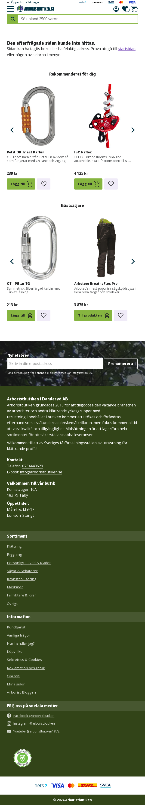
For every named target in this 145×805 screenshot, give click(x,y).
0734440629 (32, 466)
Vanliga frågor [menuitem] (18, 635)
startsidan (127, 48)
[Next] (132, 130)
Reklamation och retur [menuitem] (26, 668)
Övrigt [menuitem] (12, 603)
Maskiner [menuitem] (15, 587)
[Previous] (12, 130)
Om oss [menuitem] (13, 676)
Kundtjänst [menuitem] (16, 627)
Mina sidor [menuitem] (16, 684)
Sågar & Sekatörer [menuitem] (22, 570)
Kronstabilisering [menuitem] (21, 579)
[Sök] (12, 19)
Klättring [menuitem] (14, 546)
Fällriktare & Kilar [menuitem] (21, 595)
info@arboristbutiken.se (41, 472)
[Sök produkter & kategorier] (78, 19)
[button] (10, 9)
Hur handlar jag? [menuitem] (21, 643)
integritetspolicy (82, 372)
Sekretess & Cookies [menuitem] (24, 659)
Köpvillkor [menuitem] (15, 651)
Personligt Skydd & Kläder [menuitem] (29, 562)
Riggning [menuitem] (14, 554)
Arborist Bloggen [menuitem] (21, 692)
